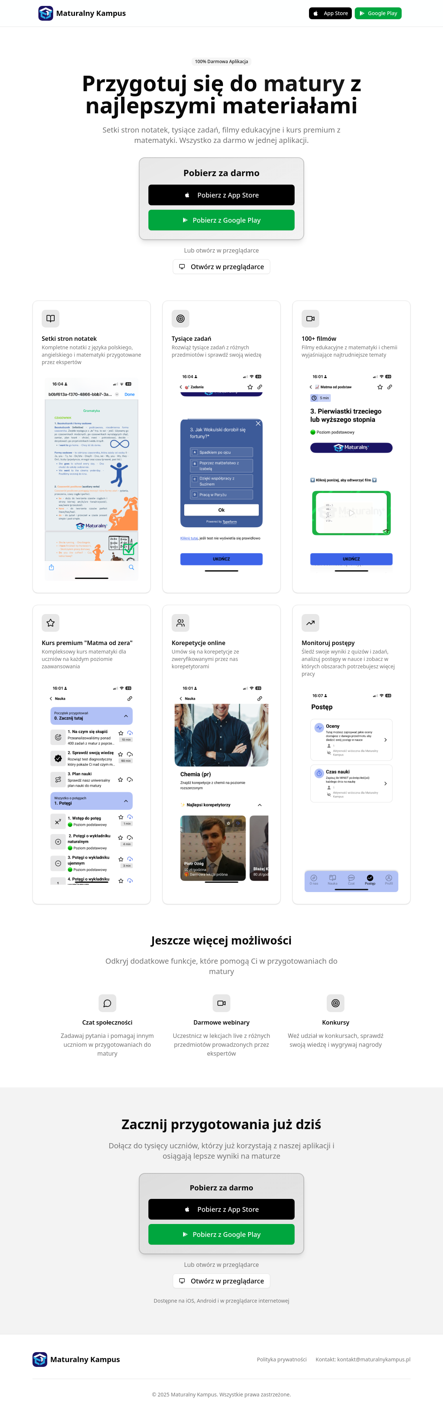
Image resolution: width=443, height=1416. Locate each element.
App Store (330, 13)
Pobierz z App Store (221, 195)
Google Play (378, 13)
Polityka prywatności (282, 1359)
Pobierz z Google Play (221, 220)
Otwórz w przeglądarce (221, 266)
